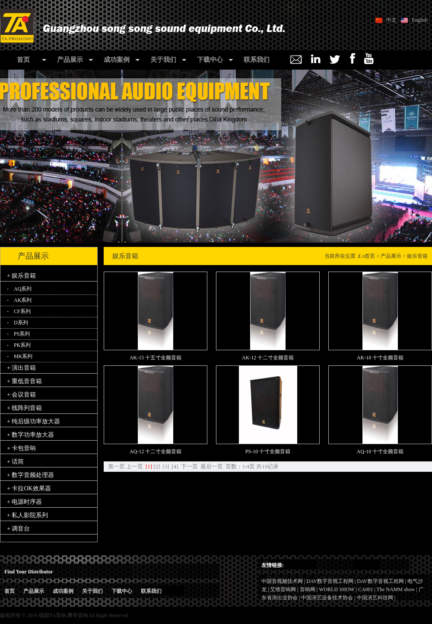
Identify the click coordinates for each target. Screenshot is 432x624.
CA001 (365, 589)
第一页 (116, 466)
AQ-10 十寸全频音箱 (380, 451)
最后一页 (211, 466)
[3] (165, 466)
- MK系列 (19, 356)
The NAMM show (396, 589)
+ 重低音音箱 (24, 381)
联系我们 (257, 59)
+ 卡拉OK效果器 (29, 488)
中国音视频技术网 (282, 581)
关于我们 (163, 59)
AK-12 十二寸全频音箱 (268, 358)
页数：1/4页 (240, 466)
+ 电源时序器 (24, 502)
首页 (23, 59)
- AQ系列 (19, 289)
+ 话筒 (15, 461)
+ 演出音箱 (21, 368)
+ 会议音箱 (21, 394)
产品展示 (70, 59)
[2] (156, 466)
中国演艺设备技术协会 (327, 598)
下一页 (189, 466)
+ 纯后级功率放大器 (33, 421)
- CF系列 (19, 311)
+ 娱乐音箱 (21, 275)
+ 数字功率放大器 (30, 435)
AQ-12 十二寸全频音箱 (155, 451)
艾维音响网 (283, 589)
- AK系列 (19, 300)
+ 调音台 (18, 528)
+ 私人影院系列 (27, 515)
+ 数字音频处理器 (30, 475)
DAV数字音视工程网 (329, 581)
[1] (149, 466)
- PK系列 (19, 345)
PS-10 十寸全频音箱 (267, 451)
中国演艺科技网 (375, 598)
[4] (175, 466)
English (420, 20)
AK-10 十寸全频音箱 (380, 358)
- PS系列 (18, 334)
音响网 (307, 589)
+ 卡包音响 (21, 448)
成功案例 (117, 59)
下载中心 (210, 59)
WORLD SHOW (336, 589)
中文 (391, 20)
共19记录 (267, 466)
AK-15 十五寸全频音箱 (155, 358)
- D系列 (17, 323)
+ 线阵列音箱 (24, 408)
